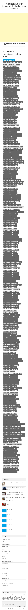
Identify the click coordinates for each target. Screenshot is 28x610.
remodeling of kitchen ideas (9, 400)
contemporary (5, 541)
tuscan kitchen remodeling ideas (10, 457)
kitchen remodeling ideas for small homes (12, 157)
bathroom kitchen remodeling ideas (11, 68)
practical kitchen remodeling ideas (10, 346)
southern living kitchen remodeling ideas (12, 444)
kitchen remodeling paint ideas (10, 215)
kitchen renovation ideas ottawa (10, 283)
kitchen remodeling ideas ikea (9, 171)
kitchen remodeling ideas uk (9, 203)
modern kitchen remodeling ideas (10, 327)
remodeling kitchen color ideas (10, 367)
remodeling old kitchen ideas (9, 403)
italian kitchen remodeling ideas (10, 112)
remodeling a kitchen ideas (9, 352)
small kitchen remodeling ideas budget (11, 426)
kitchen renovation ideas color (10, 251)
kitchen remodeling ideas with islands (11, 209)
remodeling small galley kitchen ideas (11, 405)
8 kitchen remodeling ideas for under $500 (12, 62)
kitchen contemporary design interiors (14, 595)
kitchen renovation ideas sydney (10, 295)
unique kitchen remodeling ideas (10, 461)
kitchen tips (4, 573)
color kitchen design (6, 539)
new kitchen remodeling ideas (9, 331)
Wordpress (23, 608)
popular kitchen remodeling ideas (10, 344)
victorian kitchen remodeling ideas (10, 465)
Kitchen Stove (5, 570)
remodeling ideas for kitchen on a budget (12, 358)
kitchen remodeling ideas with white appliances (13, 211)
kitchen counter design (20, 598)
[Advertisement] (14, 27)
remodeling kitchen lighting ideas (10, 394)
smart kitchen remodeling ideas (10, 442)
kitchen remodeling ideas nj (9, 178)
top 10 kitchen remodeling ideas (10, 450)
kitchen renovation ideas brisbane (10, 243)
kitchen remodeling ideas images (10, 173)
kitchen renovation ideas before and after (12, 239)
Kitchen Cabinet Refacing (7, 561)
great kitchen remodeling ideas (10, 93)
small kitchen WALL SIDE (19, 599)
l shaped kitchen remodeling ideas (10, 308)
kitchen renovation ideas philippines (11, 289)
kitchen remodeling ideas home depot (11, 167)
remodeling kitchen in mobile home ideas (12, 388)
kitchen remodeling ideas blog (10, 131)
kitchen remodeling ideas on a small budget (12, 184)
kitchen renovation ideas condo (10, 253)
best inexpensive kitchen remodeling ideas (12, 70)
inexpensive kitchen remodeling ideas (11, 106)
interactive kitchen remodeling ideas (11, 110)
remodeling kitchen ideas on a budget (11, 379)
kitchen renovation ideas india (9, 270)
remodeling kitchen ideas (8, 371)
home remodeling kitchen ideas (10, 100)
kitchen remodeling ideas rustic (10, 192)
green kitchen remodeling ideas (10, 96)
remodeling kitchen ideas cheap (10, 375)
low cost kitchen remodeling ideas (10, 316)
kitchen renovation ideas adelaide (10, 230)
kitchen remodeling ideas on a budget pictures (13, 182)
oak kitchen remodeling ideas (9, 333)
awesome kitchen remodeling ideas (11, 66)
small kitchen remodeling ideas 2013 (11, 421)
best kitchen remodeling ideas (10, 72)
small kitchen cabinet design (11, 597)
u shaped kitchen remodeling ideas (11, 459)
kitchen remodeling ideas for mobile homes (12, 148)
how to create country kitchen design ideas (15, 482)
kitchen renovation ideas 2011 (9, 224)
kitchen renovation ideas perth (10, 287)
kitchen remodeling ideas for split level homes (13, 161)
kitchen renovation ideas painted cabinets (12, 285)
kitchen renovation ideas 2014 (9, 228)
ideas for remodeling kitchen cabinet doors (12, 102)
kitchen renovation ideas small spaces (11, 293)
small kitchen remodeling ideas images (11, 432)
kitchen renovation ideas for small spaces (12, 262)
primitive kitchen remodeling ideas (10, 348)
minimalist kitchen (5, 578)
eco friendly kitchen (6, 551)
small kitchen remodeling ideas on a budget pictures (12, 435)
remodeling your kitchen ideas (10, 411)
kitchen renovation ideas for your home (12, 264)
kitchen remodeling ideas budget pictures (12, 133)
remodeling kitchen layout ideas (10, 392)
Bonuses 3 (9, 519)
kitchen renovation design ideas (10, 222)
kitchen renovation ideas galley (10, 266)
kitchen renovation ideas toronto (10, 297)
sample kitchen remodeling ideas (10, 415)
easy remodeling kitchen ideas (10, 87)
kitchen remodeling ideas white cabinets (12, 205)
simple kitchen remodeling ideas (10, 419)
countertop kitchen (6, 544)
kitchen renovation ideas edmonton (11, 255)
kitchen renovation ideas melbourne (11, 276)
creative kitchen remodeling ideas (10, 83)
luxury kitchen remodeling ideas (10, 321)
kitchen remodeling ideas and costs (11, 125)
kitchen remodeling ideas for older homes (12, 150)
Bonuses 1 (9, 529)
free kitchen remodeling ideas (9, 91)
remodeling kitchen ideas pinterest (11, 384)
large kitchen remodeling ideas (10, 310)
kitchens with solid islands (7, 599)
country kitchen (5, 546)
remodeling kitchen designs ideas (10, 369)
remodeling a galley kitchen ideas (10, 350)
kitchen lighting (5, 568)
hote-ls (3, 595)
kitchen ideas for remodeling (9, 114)
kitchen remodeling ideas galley (10, 165)
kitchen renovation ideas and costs (11, 232)
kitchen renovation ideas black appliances (12, 241)
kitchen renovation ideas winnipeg (10, 306)
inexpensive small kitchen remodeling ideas (12, 108)
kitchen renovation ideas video (10, 302)
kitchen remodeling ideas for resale (11, 154)
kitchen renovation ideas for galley (10, 260)
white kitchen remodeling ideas (10, 471)
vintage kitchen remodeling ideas (10, 467)
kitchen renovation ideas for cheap (11, 257)
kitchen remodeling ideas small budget (11, 194)
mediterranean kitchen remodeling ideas (12, 323)
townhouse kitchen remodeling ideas (11, 455)
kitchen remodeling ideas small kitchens (12, 197)
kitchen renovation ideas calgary (10, 245)
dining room (4, 549)
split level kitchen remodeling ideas (11, 446)
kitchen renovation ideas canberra (10, 249)
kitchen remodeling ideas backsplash (11, 129)
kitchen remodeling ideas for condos (11, 144)
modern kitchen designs (7, 580)
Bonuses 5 (9, 509)
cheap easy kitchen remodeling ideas (11, 75)
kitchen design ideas (15, 8)
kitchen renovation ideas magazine (11, 272)
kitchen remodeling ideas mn (9, 175)
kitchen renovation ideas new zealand (11, 279)
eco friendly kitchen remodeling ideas (11, 89)
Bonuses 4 (9, 514)
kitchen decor (5, 563)
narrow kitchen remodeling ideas (10, 329)
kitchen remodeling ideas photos (10, 188)
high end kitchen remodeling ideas (10, 98)
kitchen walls (4, 575)
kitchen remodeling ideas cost (9, 138)
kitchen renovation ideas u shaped (10, 300)
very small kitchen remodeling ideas (11, 463)
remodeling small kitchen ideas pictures (12, 407)
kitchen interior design (17, 595)
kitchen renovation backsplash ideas (11, 218)
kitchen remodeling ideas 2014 (10, 123)
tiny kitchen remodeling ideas (9, 448)
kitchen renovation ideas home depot (11, 268)
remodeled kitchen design (9, 60)
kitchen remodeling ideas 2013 (10, 121)
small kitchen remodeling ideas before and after (13, 424)
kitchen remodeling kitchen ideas (10, 213)
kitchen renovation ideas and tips (10, 234)
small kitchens (5, 585)
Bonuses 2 (9, 524)
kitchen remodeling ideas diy (9, 140)
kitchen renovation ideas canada (10, 247)
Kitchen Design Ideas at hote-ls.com (14, 5)
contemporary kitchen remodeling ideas (12, 77)
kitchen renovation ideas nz (9, 281)
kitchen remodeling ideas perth (10, 186)
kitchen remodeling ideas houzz (10, 169)
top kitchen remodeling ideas (9, 452)
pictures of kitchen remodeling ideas (11, 342)
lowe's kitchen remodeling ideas (10, 318)
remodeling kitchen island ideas (10, 390)
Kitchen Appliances (6, 558)
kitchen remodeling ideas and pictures (11, 127)
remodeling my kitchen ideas (9, 396)
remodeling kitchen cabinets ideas (10, 365)
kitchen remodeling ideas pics (9, 190)
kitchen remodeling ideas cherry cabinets (12, 136)
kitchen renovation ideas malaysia (10, 274)
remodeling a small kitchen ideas (10, 354)
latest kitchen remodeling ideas (10, 312)
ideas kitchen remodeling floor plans (11, 104)
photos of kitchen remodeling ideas (11, 339)
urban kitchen (5, 588)
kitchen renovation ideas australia (10, 236)
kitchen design (8, 595)
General (3, 556)
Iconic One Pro (9, 608)
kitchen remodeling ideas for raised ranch (12, 152)
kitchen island (5, 566)
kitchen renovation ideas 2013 (9, 226)
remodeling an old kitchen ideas (10, 356)
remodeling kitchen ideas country (10, 377)
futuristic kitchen (5, 553)
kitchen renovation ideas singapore (11, 291)
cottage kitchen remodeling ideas (10, 81)
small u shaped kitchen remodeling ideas (12, 440)
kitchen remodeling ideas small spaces (11, 199)
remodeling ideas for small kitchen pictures (12, 361)
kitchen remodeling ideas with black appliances (13, 207)
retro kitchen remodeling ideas (10, 413)
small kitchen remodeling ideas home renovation (11, 429)
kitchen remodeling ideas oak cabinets (11, 180)
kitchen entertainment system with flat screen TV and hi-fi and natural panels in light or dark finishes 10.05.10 (15, 499)
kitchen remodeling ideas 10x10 (10, 117)
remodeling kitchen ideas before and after (12, 373)
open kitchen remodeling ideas (10, 337)
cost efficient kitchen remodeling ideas (11, 79)
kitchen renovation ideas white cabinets (12, 304)
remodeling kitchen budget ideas (10, 363)
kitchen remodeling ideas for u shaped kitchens (13, 163)
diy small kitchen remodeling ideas (10, 85)
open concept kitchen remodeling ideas (12, 335)
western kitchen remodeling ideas (10, 469)
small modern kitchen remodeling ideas (11, 438)
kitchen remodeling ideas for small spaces (12, 159)
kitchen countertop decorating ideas (12, 598)
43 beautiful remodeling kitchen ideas (12, 54)
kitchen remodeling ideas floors (10, 142)
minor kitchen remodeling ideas (10, 325)
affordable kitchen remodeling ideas (11, 64)
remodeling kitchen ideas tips (9, 386)
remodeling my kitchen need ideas (10, 398)
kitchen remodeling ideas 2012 (10, 119)
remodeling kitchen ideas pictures (10, 382)
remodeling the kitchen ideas (9, 409)
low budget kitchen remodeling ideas (11, 314)
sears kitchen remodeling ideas (10, 417)
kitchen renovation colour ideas (10, 220)
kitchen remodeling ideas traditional (11, 201)
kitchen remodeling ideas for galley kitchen (12, 146)
